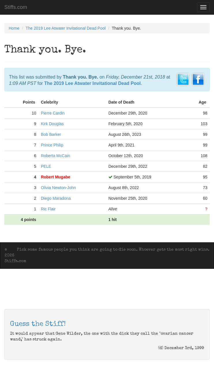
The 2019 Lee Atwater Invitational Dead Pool (66, 28)
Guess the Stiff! (38, 324)
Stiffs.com (15, 7)
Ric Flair (48, 209)
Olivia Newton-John (58, 187)
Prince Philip (52, 145)
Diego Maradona (56, 198)
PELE (46, 166)
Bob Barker (51, 134)
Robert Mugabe (55, 177)
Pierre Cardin (53, 113)
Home (14, 28)
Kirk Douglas (52, 123)
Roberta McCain (55, 155)
